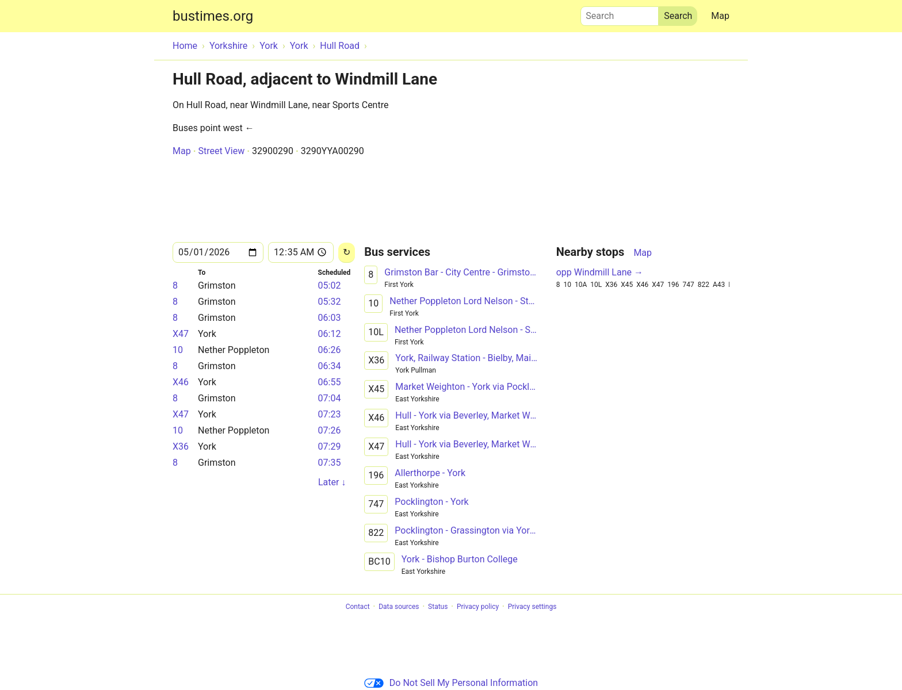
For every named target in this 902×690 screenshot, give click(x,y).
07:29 (329, 446)
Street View (221, 150)
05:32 (329, 301)
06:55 (329, 382)
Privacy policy (478, 607)
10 (178, 349)
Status (438, 607)
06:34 (329, 366)
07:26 (329, 430)
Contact (358, 607)
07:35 (329, 462)
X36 (181, 446)
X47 (181, 333)
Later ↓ (332, 482)
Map (720, 15)
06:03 (329, 317)
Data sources (399, 607)
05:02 (329, 285)
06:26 (329, 349)
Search (619, 13)
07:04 (329, 398)
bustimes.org (213, 16)
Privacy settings (532, 607)
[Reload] (346, 253)
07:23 (329, 414)
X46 (181, 382)
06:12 (329, 333)
